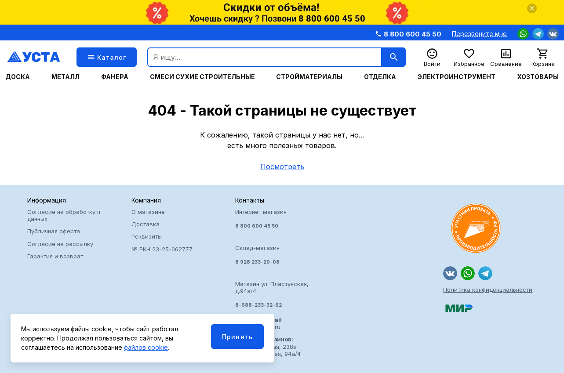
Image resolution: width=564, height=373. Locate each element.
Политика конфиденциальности (487, 289)
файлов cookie (146, 347)
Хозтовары (538, 77)
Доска (17, 77)
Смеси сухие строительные (202, 77)
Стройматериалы (309, 77)
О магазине (148, 211)
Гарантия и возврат (55, 256)
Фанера (114, 77)
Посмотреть (282, 166)
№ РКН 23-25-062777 (162, 249)
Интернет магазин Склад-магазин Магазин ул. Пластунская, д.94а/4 (282, 258)
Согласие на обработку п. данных (64, 215)
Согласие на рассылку (60, 243)
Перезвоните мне (479, 34)
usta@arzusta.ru (258, 323)
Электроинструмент (456, 77)
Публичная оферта (53, 231)
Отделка (380, 77)
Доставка (145, 224)
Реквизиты (146, 236)
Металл (65, 77)
